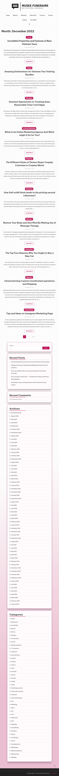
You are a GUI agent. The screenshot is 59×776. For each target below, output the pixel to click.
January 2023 (15, 485)
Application (14, 622)
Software (14, 731)
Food (12, 668)
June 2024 (14, 442)
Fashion (13, 658)
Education (33, 15)
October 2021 (15, 535)
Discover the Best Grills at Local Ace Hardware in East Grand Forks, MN (28, 372)
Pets (12, 714)
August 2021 (14, 541)
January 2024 (15, 452)
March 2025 (14, 426)
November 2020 (16, 571)
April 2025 (14, 422)
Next (33, 336)
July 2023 (14, 465)
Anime (13, 618)
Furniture (13, 671)
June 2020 (14, 587)
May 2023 (14, 472)
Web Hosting (15, 754)
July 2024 (14, 439)
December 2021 (15, 528)
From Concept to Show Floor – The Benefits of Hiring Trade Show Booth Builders (30, 378)
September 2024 (16, 432)
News (12, 708)
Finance (42, 15)
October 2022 (15, 495)
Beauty (15, 15)
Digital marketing (16, 645)
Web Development (16, 750)
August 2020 (15, 581)
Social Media (15, 727)
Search (11, 345)
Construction (15, 638)
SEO (12, 721)
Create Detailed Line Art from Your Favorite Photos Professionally (30, 362)
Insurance (14, 694)
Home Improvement (17, 688)
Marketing (14, 704)
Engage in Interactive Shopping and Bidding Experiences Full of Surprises (29, 366)
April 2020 (14, 594)
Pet (12, 711)
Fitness (50, 15)
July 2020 (14, 584)
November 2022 (16, 492)
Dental (13, 642)
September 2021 (16, 538)
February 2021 (15, 561)
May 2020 (14, 591)
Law (12, 701)
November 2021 (15, 531)
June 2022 (14, 508)
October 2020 (15, 574)
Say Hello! (33, 20)
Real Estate (14, 717)
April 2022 (14, 515)
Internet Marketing (16, 698)
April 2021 (14, 554)
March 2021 (14, 558)
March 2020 (14, 597)
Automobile (14, 625)
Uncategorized (15, 744)
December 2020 (16, 568)
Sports (13, 734)
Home (8, 15)
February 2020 (15, 601)
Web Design (14, 747)
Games (25, 20)
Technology (14, 737)
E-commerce (15, 648)
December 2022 (16, 488)
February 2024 (15, 449)
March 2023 (14, 478)
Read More (29, 61)
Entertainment (15, 655)
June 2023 (14, 469)
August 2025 (15, 416)
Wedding (13, 757)
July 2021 (13, 545)
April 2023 (14, 475)
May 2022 (14, 511)
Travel (29, 37)
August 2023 (15, 462)
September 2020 (16, 578)
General (13, 678)
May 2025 (14, 419)
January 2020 (15, 604)
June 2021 (14, 548)
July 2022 (14, 505)
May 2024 (14, 445)
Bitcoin (13, 632)
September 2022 (16, 498)
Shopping (14, 724)
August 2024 (15, 436)
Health (13, 681)
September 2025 (16, 412)
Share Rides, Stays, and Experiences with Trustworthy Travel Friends (28, 384)
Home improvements (17, 691)
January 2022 (15, 525)
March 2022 (14, 518)
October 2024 (15, 429)
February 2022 (15, 521)
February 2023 (15, 482)
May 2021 (14, 551)
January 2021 (15, 564)
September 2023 (16, 459)
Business (24, 15)
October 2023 (15, 455)
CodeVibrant (53, 773)
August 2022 (15, 502)
